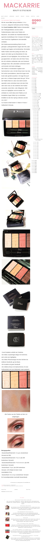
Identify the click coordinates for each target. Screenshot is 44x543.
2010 (34, 169)
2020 (34, 87)
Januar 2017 (36, 109)
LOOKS (37, 16)
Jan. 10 (36, 145)
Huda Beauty (34, 44)
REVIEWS (3, 18)
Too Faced (35, 50)
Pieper (11, 467)
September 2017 (37, 97)
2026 (34, 78)
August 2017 (36, 99)
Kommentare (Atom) (8, 491)
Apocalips (25, 517)
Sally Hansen (34, 62)
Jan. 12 (36, 142)
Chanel (37, 39)
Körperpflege (40, 70)
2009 (34, 171)
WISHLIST (22, 16)
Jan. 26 (36, 118)
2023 (34, 83)
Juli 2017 (35, 100)
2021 (34, 86)
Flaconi (18, 457)
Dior (33, 42)
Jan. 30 (36, 112)
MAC (41, 45)
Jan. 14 (36, 136)
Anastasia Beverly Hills (36, 37)
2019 (34, 89)
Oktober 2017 (36, 96)
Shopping (33, 72)
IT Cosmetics (39, 44)
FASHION (27, 16)
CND (37, 54)
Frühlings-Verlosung (25, 505)
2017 (34, 92)
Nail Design (40, 59)
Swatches (34, 74)
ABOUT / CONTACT (4, 16)
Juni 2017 (35, 102)
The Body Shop (38, 49)
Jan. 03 (36, 155)
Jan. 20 (36, 127)
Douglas (18, 453)
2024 (34, 81)
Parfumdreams (20, 462)
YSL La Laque (40, 62)
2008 (34, 172)
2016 (34, 160)
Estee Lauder (36, 42)
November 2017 (36, 94)
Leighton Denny (34, 59)
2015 (34, 162)
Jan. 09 (36, 146)
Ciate (37, 55)
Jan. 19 (36, 128)
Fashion (33, 67)
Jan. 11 (36, 143)
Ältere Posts (28, 489)
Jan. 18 (36, 130)
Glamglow (33, 43)
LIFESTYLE (33, 16)
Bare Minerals (34, 38)
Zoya (33, 63)
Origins (41, 46)
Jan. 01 (36, 158)
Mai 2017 (35, 103)
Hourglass (41, 43)
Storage (42, 72)
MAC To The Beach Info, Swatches (25, 523)
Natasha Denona (37, 46)
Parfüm (33, 71)
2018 (34, 90)
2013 (34, 165)
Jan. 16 (36, 133)
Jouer (35, 45)
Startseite (16, 489)
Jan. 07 (36, 149)
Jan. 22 (36, 124)
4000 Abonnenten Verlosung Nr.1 (25, 511)
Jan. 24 (36, 121)
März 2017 (36, 106)
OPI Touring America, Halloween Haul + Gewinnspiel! (25, 529)
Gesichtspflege (40, 67)
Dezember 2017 (36, 93)
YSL (38, 50)
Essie (41, 57)
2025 (34, 80)
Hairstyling (33, 70)
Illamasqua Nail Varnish (37, 58)
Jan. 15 (36, 134)
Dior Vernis (37, 57)
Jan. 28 (36, 115)
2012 (34, 166)
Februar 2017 (36, 108)
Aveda (42, 37)
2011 (34, 168)
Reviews (40, 71)
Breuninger (12, 475)
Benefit (39, 38)
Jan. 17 (36, 131)
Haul (37, 70)
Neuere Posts (3, 489)
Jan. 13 (36, 137)
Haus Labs (37, 43)
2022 (34, 84)
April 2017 (35, 105)
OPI (39, 61)
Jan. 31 (36, 111)
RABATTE (17, 16)
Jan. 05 (36, 152)
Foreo (42, 42)
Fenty (39, 42)
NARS (33, 46)
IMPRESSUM (12, 16)
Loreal (38, 45)
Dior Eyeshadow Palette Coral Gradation (10, 20)
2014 (34, 163)
